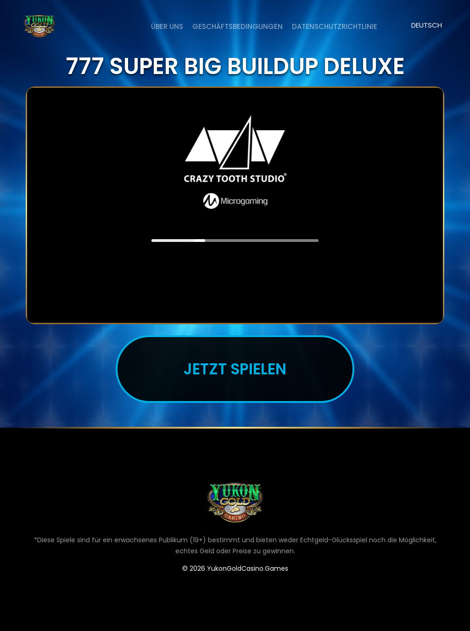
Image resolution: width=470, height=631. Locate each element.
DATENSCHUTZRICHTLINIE (334, 26)
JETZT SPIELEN (235, 369)
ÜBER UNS (167, 26)
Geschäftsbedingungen (237, 26)
